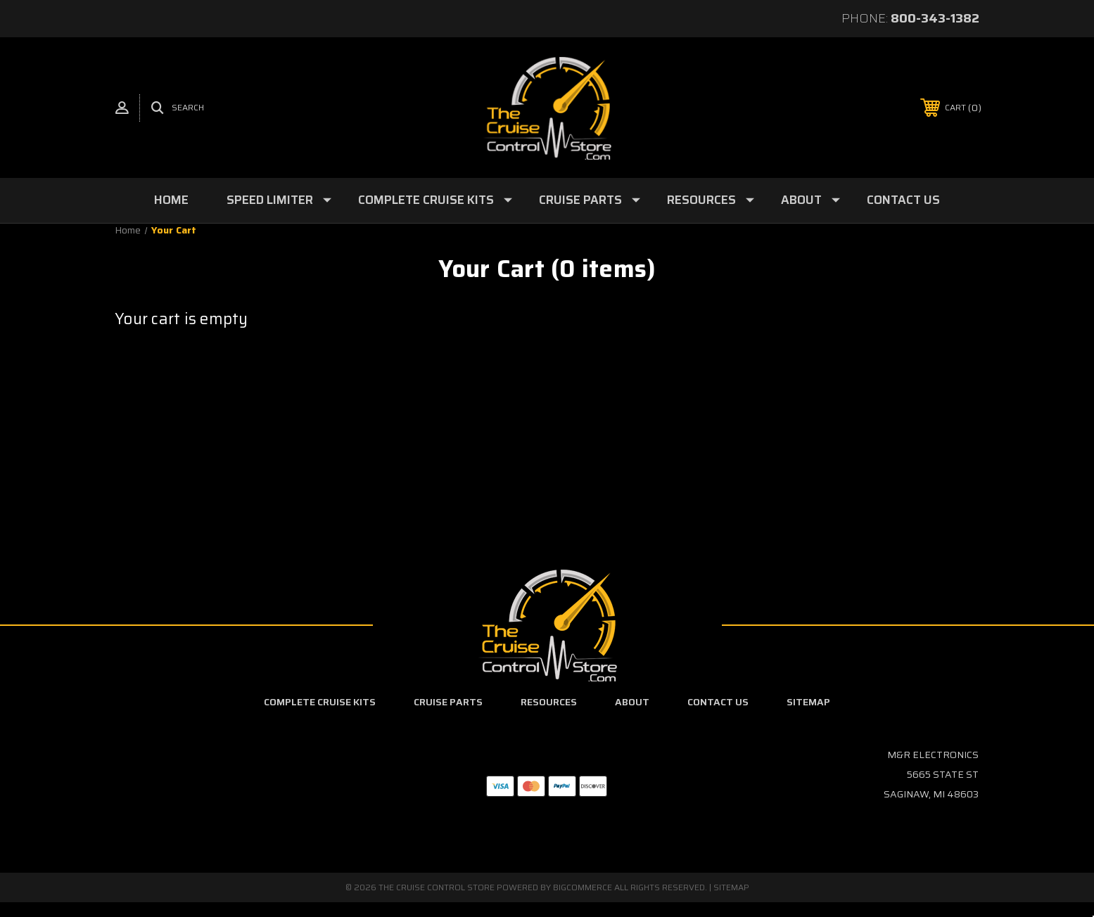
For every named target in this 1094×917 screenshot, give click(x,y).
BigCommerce (582, 887)
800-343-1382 (935, 18)
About (810, 200)
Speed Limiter (279, 200)
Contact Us (903, 200)
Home (171, 200)
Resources (710, 200)
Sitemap (808, 702)
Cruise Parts (589, 200)
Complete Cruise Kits (435, 200)
